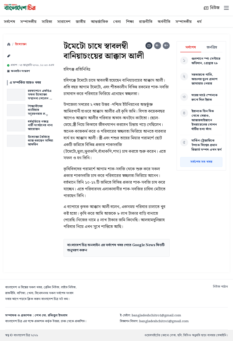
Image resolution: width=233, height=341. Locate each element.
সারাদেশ (63, 22)
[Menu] (226, 8)
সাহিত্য (47, 22)
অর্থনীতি (164, 22)
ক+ (166, 45)
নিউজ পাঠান (220, 286)
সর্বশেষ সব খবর (201, 161)
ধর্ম (199, 22)
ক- (157, 45)
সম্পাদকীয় (28, 22)
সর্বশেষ (9, 22)
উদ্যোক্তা (21, 44)
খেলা (117, 22)
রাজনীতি (145, 22)
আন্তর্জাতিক (99, 22)
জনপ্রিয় (212, 47)
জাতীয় (81, 22)
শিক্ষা (130, 22)
